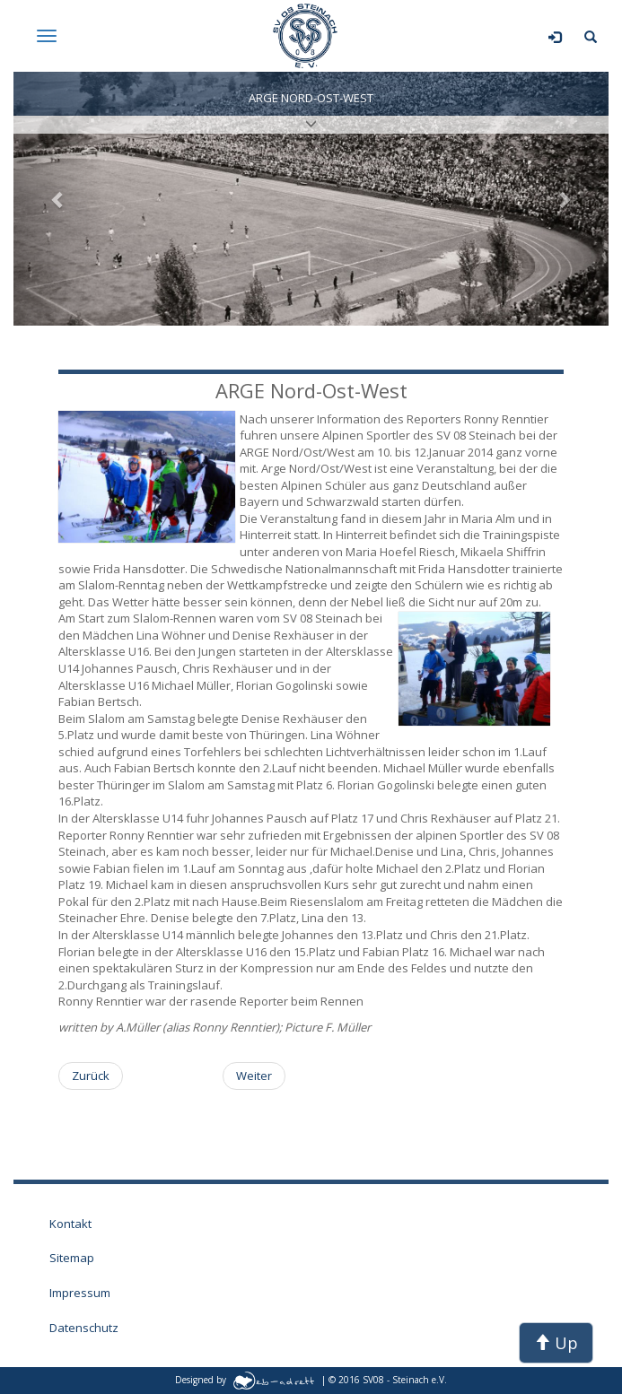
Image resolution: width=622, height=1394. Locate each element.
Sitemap (71, 1258)
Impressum (79, 1293)
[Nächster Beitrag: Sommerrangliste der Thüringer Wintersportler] (254, 1076)
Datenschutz (83, 1328)
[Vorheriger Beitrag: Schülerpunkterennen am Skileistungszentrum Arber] (90, 1076)
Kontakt (70, 1223)
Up (556, 1343)
